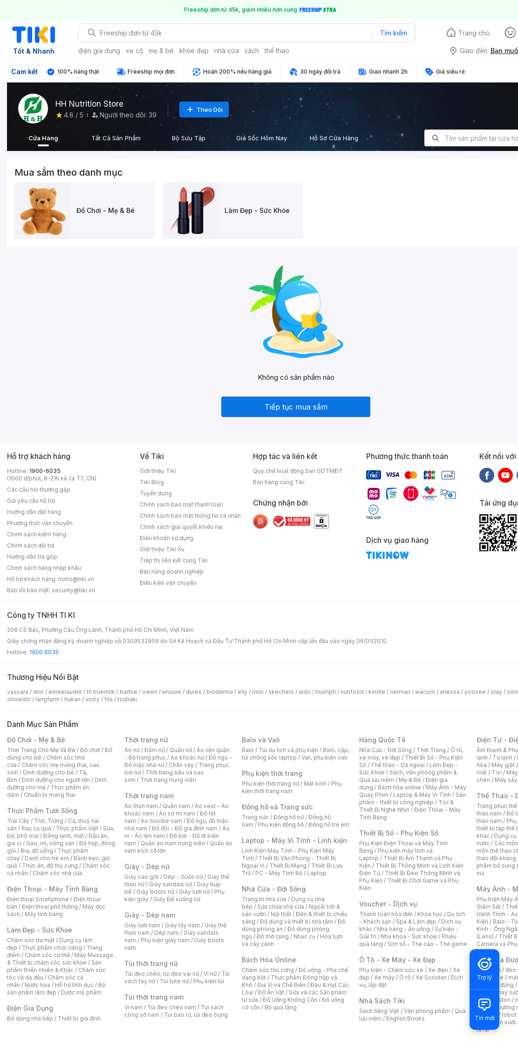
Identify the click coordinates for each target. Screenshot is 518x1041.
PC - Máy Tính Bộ (278, 873)
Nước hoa (37, 984)
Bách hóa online (399, 787)
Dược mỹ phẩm (81, 992)
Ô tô (405, 977)
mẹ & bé (161, 51)
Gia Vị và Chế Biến (281, 984)
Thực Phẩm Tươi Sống (42, 811)
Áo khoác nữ (187, 757)
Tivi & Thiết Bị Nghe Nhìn (406, 806)
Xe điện (438, 969)
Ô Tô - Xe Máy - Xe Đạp (397, 960)
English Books (405, 1018)
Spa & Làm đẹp (416, 921)
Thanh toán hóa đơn (386, 914)
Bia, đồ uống (36, 850)
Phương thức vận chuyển (40, 523)
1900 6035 (44, 652)
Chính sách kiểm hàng (36, 534)
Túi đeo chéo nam (171, 1007)
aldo (305, 691)
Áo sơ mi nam (177, 813)
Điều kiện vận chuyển (168, 582)
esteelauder (65, 691)
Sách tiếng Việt (379, 1010)
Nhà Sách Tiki (382, 1001)
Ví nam (133, 1007)
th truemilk (101, 691)
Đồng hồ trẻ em (328, 824)
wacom (425, 691)
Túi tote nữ (174, 981)
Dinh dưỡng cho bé (48, 772)
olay (496, 691)
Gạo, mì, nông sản (50, 843)
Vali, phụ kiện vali (324, 757)
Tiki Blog (152, 482)
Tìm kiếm (393, 33)
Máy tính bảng (44, 914)
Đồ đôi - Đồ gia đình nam (185, 828)
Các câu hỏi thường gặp (38, 489)
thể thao (277, 51)
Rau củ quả (36, 828)
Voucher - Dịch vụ (388, 904)
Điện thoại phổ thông (50, 906)
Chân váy (181, 764)
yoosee (475, 691)
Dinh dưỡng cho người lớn (56, 779)
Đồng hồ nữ (288, 817)
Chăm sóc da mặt (31, 940)
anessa (450, 691)
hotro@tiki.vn (76, 578)
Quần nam (176, 805)
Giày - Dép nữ (147, 866)
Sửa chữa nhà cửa (280, 906)
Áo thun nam (141, 805)
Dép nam (166, 932)
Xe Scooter (431, 977)
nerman (400, 691)
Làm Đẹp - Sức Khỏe (39, 930)
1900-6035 (45, 470)
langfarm (47, 699)
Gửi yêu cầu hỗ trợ (31, 500)
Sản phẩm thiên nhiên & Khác (54, 966)
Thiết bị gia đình (79, 1018)
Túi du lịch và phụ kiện (288, 750)
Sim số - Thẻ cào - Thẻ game (427, 943)
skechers (281, 691)
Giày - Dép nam (149, 915)
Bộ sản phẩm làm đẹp (56, 988)
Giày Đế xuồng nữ (176, 899)
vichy (92, 699)
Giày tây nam (182, 925)
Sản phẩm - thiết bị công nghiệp (412, 798)
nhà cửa (226, 51)
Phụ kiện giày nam (165, 940)
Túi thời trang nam (154, 997)
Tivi (496, 772)
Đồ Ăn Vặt (271, 992)
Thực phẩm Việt (77, 828)
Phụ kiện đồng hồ (281, 824)
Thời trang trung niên (168, 779)
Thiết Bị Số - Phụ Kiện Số (398, 833)
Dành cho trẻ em (47, 858)
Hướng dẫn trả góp (32, 556)
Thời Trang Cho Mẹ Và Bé (41, 750)
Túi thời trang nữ (151, 963)
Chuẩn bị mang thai (49, 794)
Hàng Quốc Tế (382, 740)
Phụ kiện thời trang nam (291, 787)
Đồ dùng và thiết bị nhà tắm (296, 921)
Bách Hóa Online (269, 960)
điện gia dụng (99, 51)
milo (258, 691)
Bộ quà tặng (281, 1007)
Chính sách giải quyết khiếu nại (181, 526)
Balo (248, 750)
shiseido (19, 699)
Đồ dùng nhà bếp (30, 1018)
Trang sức (255, 817)
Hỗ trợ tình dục (74, 984)
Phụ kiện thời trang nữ (270, 783)
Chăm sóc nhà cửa (57, 873)
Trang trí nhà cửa (264, 899)
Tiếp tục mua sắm (296, 406)
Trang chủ (474, 33)
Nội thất (281, 914)
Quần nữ (181, 750)
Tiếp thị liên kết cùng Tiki (174, 560)
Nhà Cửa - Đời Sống (274, 889)
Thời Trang (431, 750)
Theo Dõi (204, 109)
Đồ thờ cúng (273, 936)
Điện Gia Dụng (30, 1008)
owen (149, 691)
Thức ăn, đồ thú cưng (50, 865)
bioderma (219, 691)
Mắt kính (315, 783)
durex (194, 691)
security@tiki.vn (73, 590)
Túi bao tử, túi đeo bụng (196, 1014)
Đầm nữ (154, 750)
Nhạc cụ (304, 936)
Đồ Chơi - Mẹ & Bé (36, 740)
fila (108, 699)
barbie (128, 691)
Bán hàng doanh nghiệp (172, 571)
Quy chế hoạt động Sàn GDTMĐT (298, 470)
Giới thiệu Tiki (158, 470)
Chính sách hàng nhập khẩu (44, 567)
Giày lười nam (142, 925)
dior (38, 691)
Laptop (317, 873)
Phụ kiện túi (208, 981)
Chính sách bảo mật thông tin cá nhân (190, 515)
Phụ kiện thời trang (272, 773)
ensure (171, 691)
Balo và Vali (261, 740)
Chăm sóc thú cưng (268, 969)
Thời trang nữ (146, 740)
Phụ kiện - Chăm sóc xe (391, 969)
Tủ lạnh (502, 757)
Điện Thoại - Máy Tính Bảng (52, 889)
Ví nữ (210, 973)
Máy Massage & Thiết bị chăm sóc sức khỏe (60, 959)
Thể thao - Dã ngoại (398, 764)
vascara (17, 691)
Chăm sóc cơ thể (47, 955)
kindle (376, 691)
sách (252, 51)
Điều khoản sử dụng (166, 537)
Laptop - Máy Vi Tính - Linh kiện (294, 840)
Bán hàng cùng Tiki (279, 482)
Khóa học (430, 914)
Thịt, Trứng (48, 820)
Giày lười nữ (194, 891)
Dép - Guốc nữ (183, 876)
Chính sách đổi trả (31, 545)
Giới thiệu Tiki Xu (162, 549)
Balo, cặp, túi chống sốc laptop (295, 754)
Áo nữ (132, 750)
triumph (325, 691)
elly (242, 691)
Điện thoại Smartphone (38, 899)
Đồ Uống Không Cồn (290, 999)
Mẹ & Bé (410, 779)
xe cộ (134, 51)
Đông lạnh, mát (63, 835)
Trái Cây (18, 820)
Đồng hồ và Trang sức (277, 807)
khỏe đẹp (194, 51)
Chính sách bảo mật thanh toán (181, 504)
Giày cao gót (141, 876)
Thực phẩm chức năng (52, 947)
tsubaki (127, 699)
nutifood (352, 691)
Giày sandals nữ (170, 884)
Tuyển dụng (156, 493)
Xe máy (384, 977)
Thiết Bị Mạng (288, 865)
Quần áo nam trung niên (173, 843)
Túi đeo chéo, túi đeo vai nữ (161, 973)
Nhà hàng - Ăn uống (403, 928)
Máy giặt (503, 764)
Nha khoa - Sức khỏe (409, 936)
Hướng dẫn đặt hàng (34, 511)
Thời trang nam (149, 796)
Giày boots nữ (155, 891)
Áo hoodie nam (161, 820)
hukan (72, 699)
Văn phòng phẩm (427, 1010)
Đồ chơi (90, 750)
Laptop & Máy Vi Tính (422, 794)
